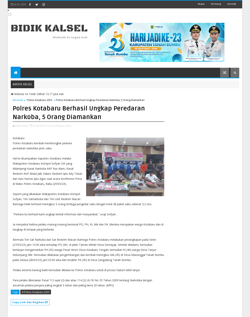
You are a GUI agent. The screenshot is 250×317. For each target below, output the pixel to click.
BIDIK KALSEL (49, 28)
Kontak (231, 4)
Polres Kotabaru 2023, (59, 125)
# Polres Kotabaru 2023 (35, 292)
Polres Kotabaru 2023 (39, 100)
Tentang (216, 4)
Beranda (18, 100)
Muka (201, 4)
